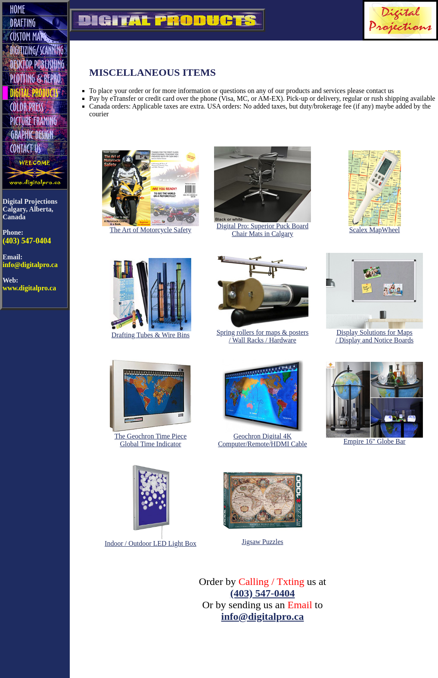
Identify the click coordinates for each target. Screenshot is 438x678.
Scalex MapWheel (374, 226)
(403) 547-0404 (262, 593)
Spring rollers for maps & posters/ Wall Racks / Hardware (262, 333)
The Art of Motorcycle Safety (150, 226)
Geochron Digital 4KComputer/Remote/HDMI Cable (262, 437)
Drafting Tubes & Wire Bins (150, 332)
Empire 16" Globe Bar (374, 438)
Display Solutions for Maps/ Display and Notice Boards (374, 333)
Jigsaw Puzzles (262, 538)
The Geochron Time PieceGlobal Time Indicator (150, 437)
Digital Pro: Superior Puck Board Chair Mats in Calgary (262, 226)
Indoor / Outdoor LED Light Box (150, 540)
